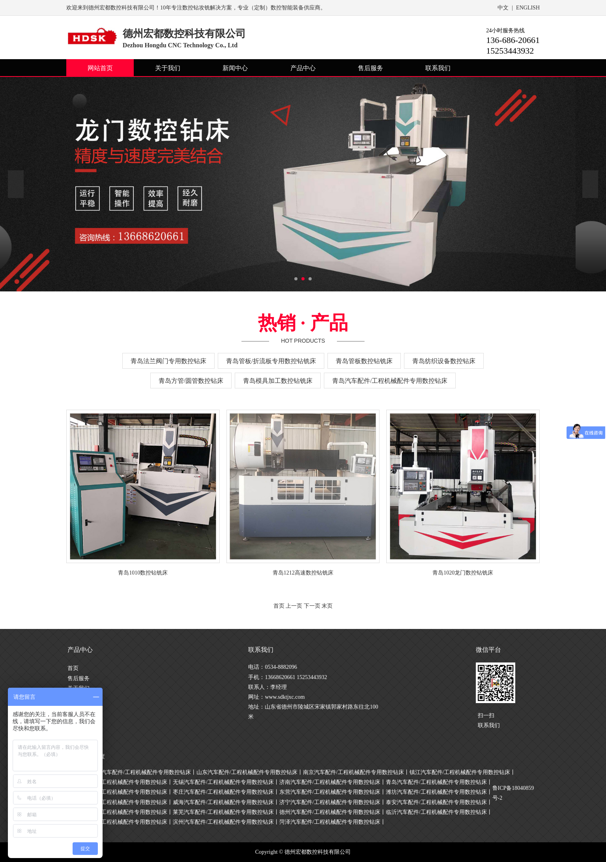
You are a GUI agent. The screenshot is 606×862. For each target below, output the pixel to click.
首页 (73, 668)
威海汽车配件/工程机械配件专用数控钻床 (223, 802)
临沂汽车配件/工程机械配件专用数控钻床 (436, 812)
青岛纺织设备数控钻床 (443, 361)
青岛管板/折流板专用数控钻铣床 (271, 361)
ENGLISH (528, 8)
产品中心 (303, 68)
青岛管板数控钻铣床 (364, 361)
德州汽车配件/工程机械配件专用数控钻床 (329, 812)
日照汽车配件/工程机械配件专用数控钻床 (116, 812)
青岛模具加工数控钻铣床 (277, 380)
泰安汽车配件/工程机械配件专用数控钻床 (436, 802)
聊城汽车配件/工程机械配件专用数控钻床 (116, 822)
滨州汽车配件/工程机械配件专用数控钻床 (223, 822)
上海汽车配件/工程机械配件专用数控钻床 (140, 772)
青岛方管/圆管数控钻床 (191, 380)
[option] (303, 184)
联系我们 (438, 68)
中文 (503, 8)
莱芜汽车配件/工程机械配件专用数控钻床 (223, 812)
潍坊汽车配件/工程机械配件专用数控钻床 (436, 792)
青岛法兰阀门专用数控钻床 (168, 361)
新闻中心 (235, 68)
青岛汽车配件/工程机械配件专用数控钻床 (389, 380)
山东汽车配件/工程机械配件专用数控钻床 (246, 772)
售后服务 (370, 68)
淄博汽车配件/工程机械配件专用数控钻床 (116, 792)
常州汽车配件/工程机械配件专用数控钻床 (116, 782)
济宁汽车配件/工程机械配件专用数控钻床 (329, 802)
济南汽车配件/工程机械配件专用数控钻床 (329, 782)
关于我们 (167, 68)
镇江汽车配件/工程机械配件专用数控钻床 (460, 772)
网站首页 (100, 68)
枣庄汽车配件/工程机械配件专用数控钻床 (223, 792)
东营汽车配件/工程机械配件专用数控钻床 (329, 792)
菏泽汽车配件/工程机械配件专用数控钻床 (329, 822)
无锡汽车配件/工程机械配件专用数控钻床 (223, 782)
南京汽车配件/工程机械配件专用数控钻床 (353, 772)
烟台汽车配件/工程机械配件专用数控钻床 (116, 802)
